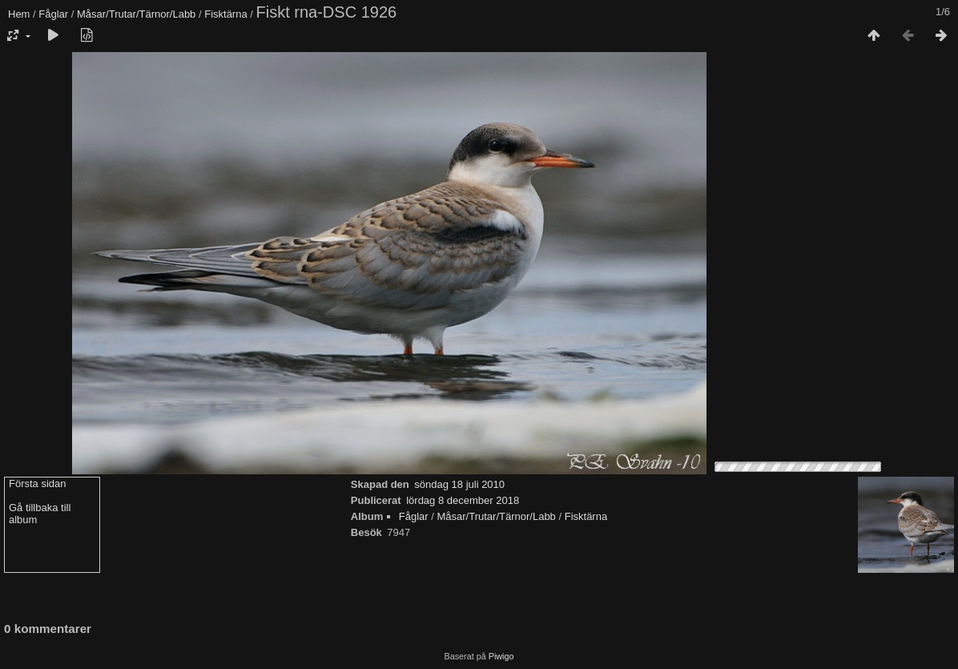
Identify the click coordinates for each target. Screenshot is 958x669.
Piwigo (501, 656)
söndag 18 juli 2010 (459, 484)
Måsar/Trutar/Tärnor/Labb (136, 14)
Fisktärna (225, 14)
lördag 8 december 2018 (462, 500)
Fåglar (53, 14)
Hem (19, 14)
